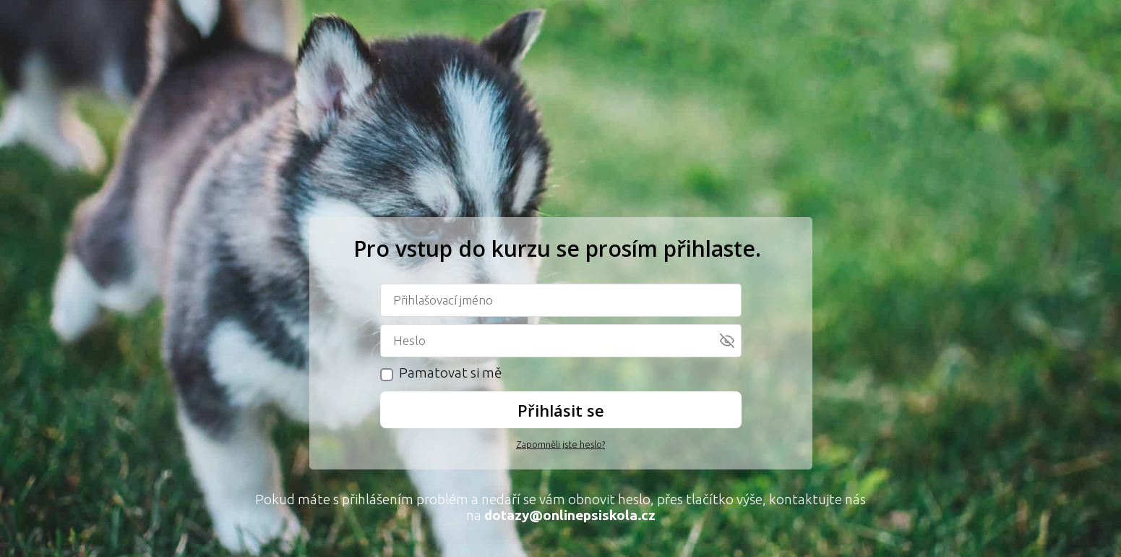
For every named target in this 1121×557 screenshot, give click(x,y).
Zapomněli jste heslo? (560, 444)
